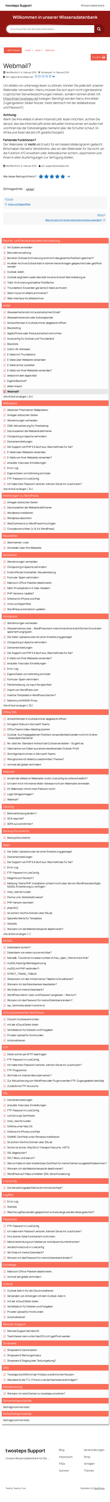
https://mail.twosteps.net (20, 98)
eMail (30, 189)
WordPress (99, 1488)
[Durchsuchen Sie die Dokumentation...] (50, 29)
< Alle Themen (13, 50)
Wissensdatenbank (92, 5)
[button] (98, 57)
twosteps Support (18, 5)
